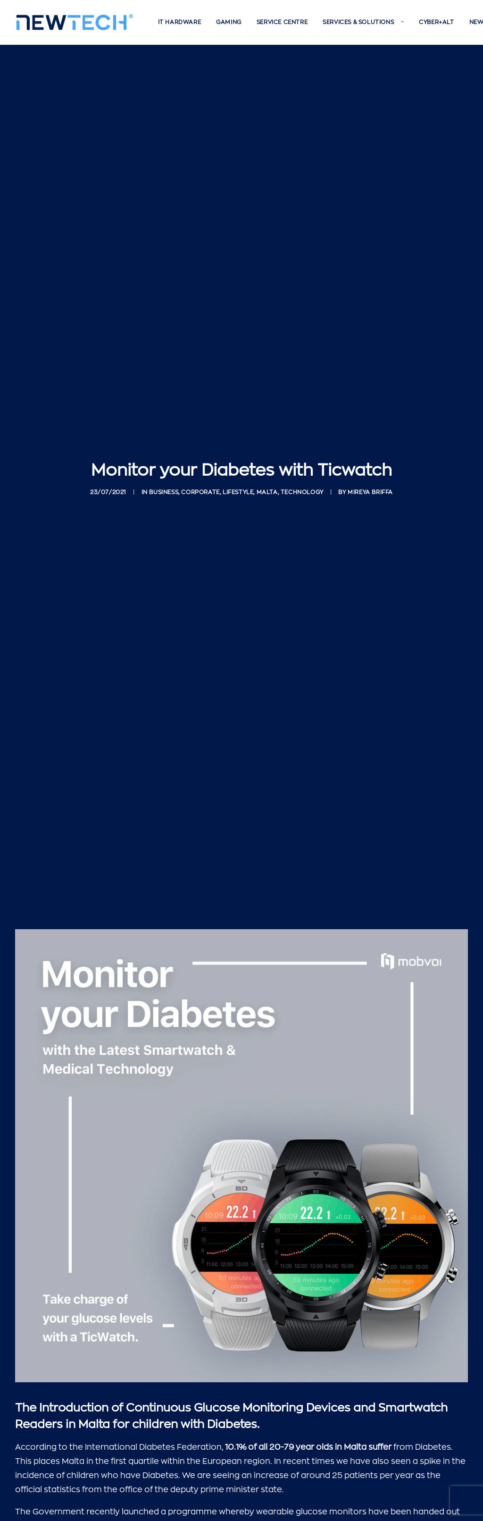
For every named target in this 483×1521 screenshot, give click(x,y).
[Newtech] (74, 22)
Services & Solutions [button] (363, 22)
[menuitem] (179, 22)
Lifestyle (238, 447)
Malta (267, 447)
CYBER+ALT (436, 22)
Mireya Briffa (370, 447)
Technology (302, 447)
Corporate (200, 447)
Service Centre (282, 22)
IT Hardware (179, 22)
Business (163, 447)
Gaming (229, 22)
